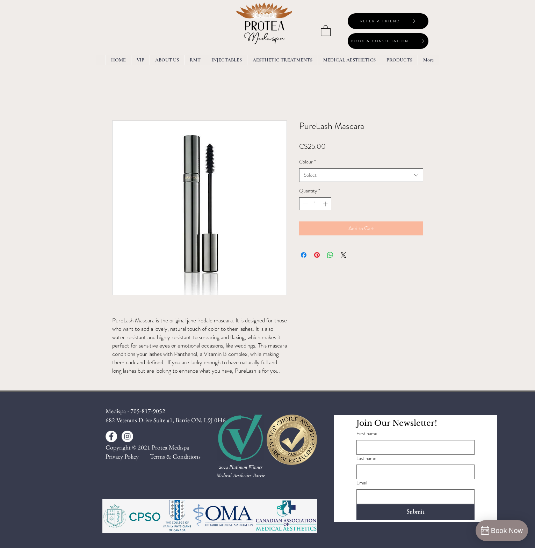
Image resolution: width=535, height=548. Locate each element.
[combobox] (361, 175)
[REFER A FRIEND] (388, 21)
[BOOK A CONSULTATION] (388, 41)
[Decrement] (304, 204)
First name (366, 433)
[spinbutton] (315, 204)
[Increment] (325, 204)
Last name (366, 458)
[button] (326, 30)
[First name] (413, 447)
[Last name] (413, 472)
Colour (307, 162)
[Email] (413, 497)
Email (361, 483)
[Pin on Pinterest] (317, 255)
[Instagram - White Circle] (127, 436)
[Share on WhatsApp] (330, 255)
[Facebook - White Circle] (111, 436)
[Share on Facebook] (303, 255)
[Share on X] (343, 255)
